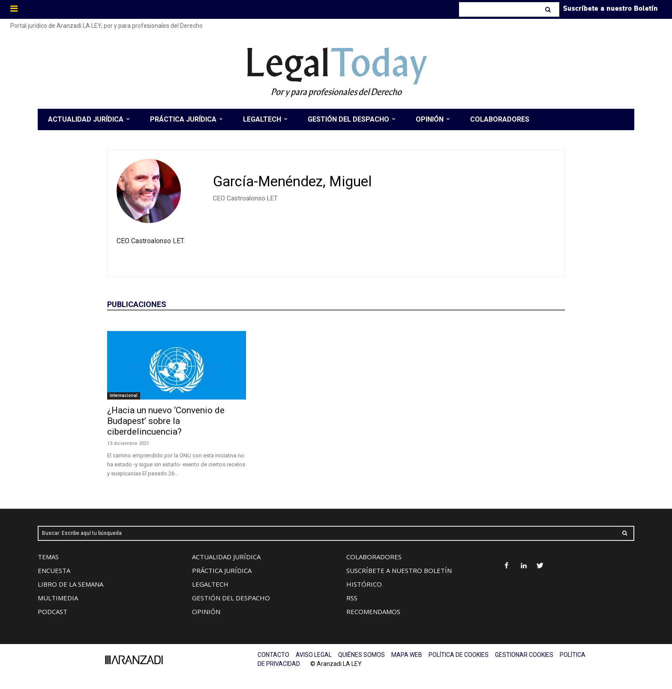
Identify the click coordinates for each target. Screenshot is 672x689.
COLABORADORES (374, 556)
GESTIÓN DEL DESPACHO (231, 598)
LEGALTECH (210, 584)
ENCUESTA (54, 570)
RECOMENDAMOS (373, 611)
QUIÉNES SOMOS (361, 654)
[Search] (549, 9)
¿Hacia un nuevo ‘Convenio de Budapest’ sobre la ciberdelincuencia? (166, 421)
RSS (351, 598)
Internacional (124, 395)
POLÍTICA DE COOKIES (459, 654)
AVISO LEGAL (314, 654)
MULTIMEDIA (58, 598)
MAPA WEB (406, 654)
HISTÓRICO (364, 584)
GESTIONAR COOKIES (524, 654)
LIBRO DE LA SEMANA (70, 584)
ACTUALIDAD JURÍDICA (226, 556)
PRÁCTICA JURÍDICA (222, 570)
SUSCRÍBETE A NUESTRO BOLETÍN (399, 570)
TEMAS (48, 556)
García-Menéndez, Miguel (292, 181)
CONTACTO (273, 654)
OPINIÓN (206, 611)
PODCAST (52, 611)
